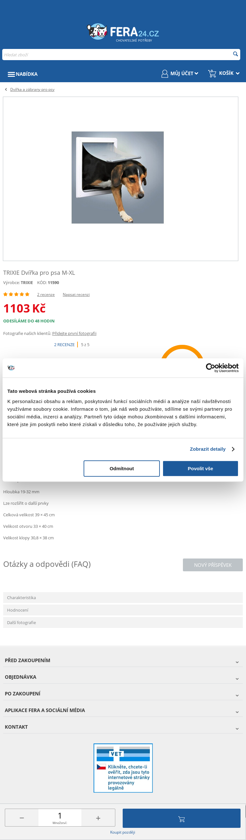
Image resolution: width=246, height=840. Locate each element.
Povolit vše (200, 468)
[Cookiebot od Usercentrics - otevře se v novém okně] (211, 368)
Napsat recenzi (76, 294)
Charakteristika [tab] (21, 597)
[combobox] (121, 54)
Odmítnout (122, 468)
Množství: (60, 822)
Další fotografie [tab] (21, 622)
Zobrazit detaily (208, 449)
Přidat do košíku (181, 818)
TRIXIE (27, 282)
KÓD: (42, 282)
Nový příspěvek (213, 565)
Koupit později (122, 832)
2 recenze (46, 294)
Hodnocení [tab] (17, 610)
